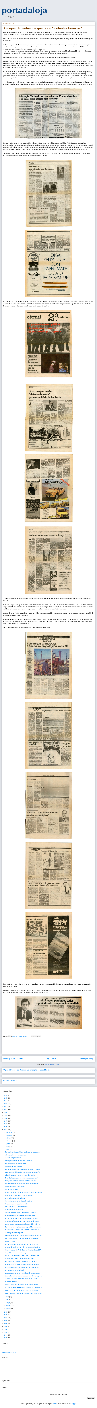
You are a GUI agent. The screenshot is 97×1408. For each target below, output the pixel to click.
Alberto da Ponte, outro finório (15, 1186)
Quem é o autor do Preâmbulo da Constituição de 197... (23, 1250)
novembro (9, 1135)
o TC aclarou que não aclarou (15, 1198)
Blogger (73, 1404)
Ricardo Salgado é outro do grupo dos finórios (20, 1175)
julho (7, 1146)
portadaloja (24, 10)
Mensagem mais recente (13, 1059)
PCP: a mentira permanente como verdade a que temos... (24, 1293)
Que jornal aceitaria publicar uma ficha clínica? (20, 1181)
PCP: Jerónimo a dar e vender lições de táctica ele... (22, 1290)
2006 (6, 1329)
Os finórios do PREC (12, 1189)
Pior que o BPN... (11, 1241)
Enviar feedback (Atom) (52, 1064)
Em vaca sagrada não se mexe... (16, 1163)
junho (8, 1149)
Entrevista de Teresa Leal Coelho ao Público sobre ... (22, 1224)
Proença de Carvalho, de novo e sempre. (18, 1160)
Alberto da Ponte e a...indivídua (15, 1155)
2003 (6, 1338)
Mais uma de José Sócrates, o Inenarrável (19, 1195)
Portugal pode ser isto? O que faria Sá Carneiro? (21, 1261)
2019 (6, 1115)
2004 (6, 1335)
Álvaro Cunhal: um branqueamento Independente (21, 1284)
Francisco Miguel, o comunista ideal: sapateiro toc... (22, 1184)
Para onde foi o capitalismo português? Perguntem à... (23, 1227)
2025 (6, 1098)
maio (7, 1297)
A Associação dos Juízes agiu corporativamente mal (22, 1267)
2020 (6, 1112)
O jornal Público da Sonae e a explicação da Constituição (26, 1070)
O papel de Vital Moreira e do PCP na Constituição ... (22, 1247)
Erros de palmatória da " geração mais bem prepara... (22, 1273)
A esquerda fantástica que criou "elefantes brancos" (22, 1221)
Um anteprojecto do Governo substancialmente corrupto (23, 1235)
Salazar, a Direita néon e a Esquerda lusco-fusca (21, 1212)
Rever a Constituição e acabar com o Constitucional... (22, 1256)
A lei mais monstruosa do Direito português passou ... (22, 1264)
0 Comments (23, 1036)
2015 (6, 1127)
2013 (6, 1312)
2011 (6, 1318)
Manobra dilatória (11, 1282)
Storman (54, 1404)
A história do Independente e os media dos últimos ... (22, 1279)
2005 (6, 1332)
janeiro (8, 1308)
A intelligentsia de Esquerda (14, 1233)
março (8, 1302)
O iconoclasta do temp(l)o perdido (16, 1204)
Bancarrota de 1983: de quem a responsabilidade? (21, 1238)
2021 (6, 1109)
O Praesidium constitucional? (14, 1270)
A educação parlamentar (13, 1158)
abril (7, 1300)
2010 (6, 1320)
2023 (6, 1104)
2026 (6, 1095)
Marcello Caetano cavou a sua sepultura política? (21, 1178)
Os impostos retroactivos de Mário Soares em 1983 (22, 1244)
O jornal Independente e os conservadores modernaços (23, 1287)
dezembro (9, 1132)
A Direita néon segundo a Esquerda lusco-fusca (20, 1215)
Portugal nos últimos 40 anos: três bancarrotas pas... (22, 1152)
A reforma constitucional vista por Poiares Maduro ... (22, 1218)
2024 (6, 1101)
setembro (9, 1141)
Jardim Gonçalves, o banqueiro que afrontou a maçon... (23, 1276)
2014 (6, 1130)
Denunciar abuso (9, 1353)
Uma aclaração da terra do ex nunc (16, 1207)
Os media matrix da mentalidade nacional (18, 1201)
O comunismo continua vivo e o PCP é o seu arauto (22, 1230)
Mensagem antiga (87, 1059)
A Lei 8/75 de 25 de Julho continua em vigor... (20, 1258)
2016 (6, 1124)
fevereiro (9, 1305)
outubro (8, 1138)
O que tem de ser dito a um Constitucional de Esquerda (23, 1192)
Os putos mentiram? (10, 1080)
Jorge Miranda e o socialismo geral (16, 1253)
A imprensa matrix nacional (14, 1209)
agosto (8, 1144)
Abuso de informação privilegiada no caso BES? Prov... (23, 1169)
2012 (6, 1315)
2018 (6, 1118)
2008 (6, 1326)
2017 (6, 1121)
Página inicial (51, 1059)
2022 (6, 1106)
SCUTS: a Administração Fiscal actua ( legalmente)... (22, 1172)
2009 (6, 1323)
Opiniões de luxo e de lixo (13, 1166)
